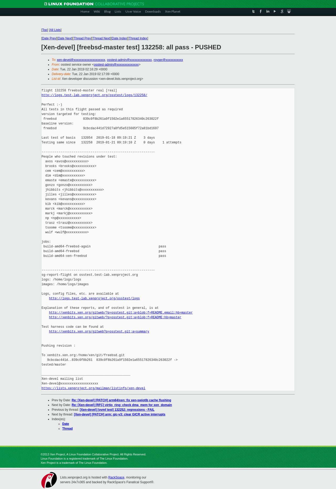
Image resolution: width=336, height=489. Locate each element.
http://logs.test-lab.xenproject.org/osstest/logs (94, 298)
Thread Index (138, 38)
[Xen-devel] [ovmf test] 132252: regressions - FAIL (117, 410)
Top (44, 30)
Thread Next (101, 38)
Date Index (119, 38)
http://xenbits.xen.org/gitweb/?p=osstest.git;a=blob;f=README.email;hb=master (121, 312)
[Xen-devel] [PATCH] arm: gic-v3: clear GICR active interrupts (119, 414)
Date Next (65, 38)
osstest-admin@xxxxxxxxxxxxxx (129, 60)
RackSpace (116, 477)
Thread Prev (82, 38)
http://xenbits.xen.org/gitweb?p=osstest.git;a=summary (99, 331)
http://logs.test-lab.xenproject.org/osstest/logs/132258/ (94, 95)
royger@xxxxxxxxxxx (168, 60)
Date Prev (49, 38)
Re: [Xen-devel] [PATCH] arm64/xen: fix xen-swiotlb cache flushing (121, 400)
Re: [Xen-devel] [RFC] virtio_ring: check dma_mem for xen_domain (122, 405)
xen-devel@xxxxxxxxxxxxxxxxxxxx (81, 60)
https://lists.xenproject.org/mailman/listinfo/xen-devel (93, 388)
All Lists (55, 30)
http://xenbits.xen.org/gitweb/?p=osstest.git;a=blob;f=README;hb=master (115, 317)
